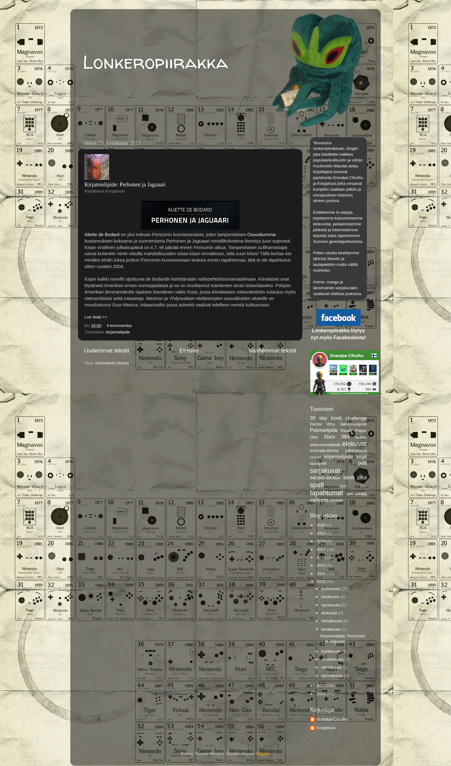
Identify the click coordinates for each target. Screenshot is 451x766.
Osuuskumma (261, 234)
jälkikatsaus (356, 450)
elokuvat (354, 444)
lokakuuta (330, 596)
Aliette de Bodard (102, 234)
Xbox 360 (337, 436)
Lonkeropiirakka (155, 62)
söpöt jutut (353, 486)
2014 (321, 573)
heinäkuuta (332, 621)
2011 (321, 693)
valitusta (319, 500)
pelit (362, 463)
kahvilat (315, 457)
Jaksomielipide (353, 424)
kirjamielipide (118, 332)
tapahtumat (326, 493)
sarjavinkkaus (325, 477)
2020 (321, 525)
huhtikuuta (331, 651)
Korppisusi (325, 727)
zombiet (336, 500)
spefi (317, 485)
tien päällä (357, 494)
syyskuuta (331, 605)
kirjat (361, 456)
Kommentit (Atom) (112, 363)
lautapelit (318, 463)
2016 (321, 557)
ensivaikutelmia (324, 450)
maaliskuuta (333, 659)
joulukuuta (331, 588)
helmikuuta (332, 667)
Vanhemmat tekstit (272, 350)
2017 (321, 549)
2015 (321, 565)
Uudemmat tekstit (106, 350)
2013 (321, 581)
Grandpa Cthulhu (332, 719)
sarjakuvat (325, 470)
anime (361, 437)
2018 (321, 541)
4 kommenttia (119, 325)
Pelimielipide (324, 430)
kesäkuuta (331, 629)
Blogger (263, 753)
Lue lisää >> (95, 317)
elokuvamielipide (325, 444)
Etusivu (188, 350)
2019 (321, 533)
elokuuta (329, 613)
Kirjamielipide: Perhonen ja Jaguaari (125, 184)
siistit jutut (355, 477)
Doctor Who (322, 424)
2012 (321, 685)
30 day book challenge (338, 418)
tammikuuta (332, 675)
